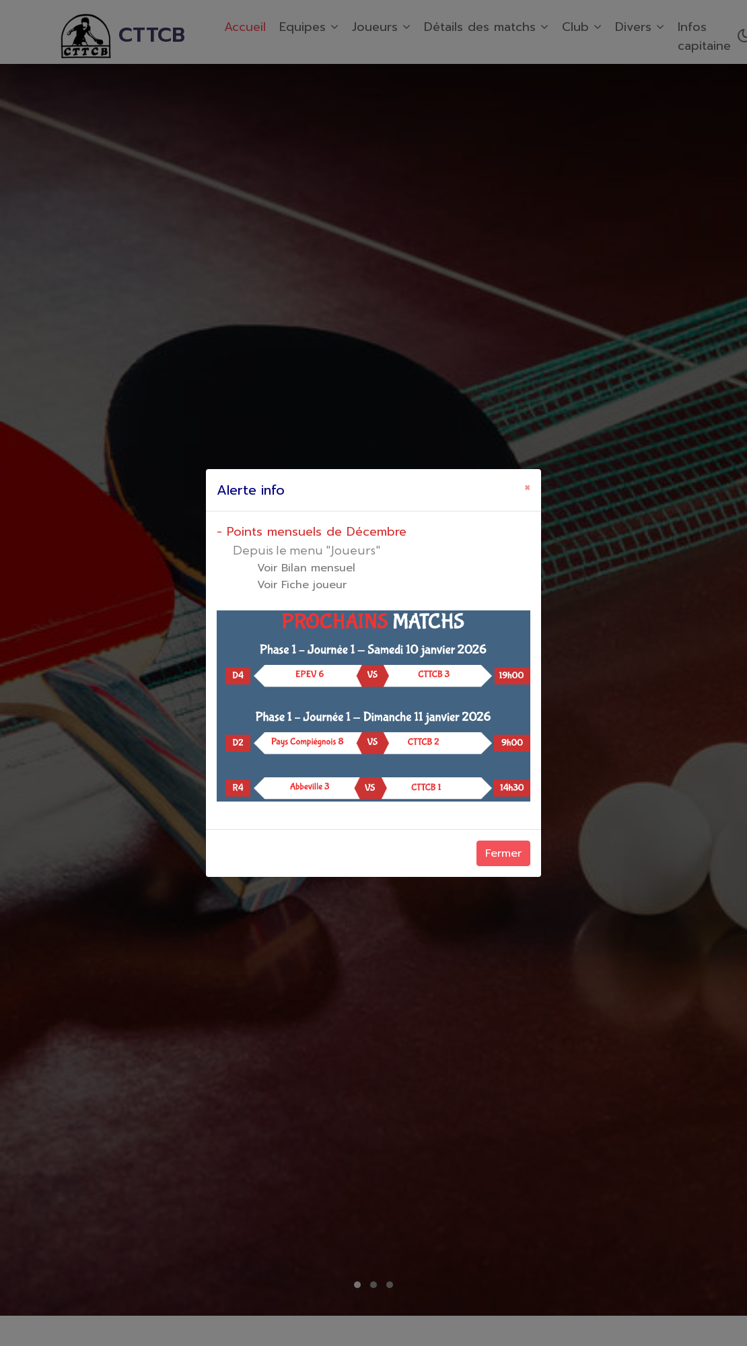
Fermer (503, 853)
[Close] (527, 488)
